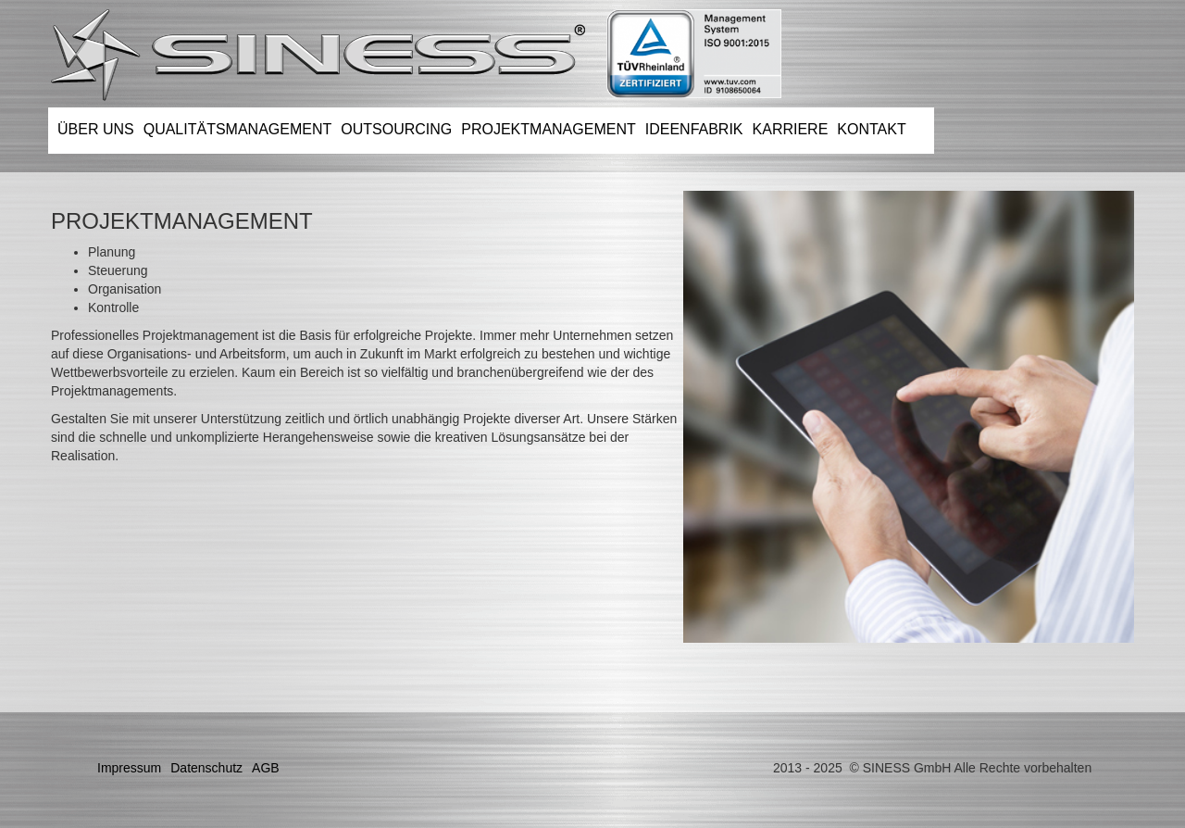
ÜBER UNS (95, 129)
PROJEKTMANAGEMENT (548, 129)
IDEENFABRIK (694, 129)
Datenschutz (206, 767)
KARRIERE (791, 129)
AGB (266, 767)
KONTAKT (871, 129)
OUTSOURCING (396, 129)
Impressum (129, 767)
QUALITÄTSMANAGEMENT (237, 129)
